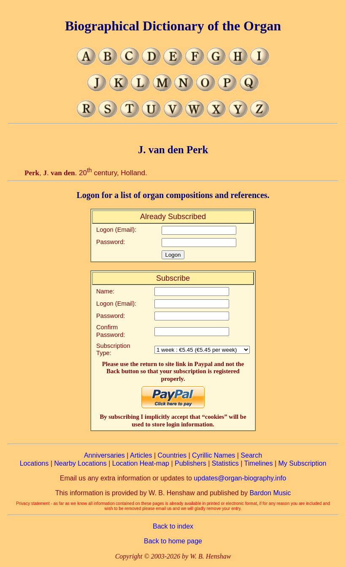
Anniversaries (104, 455)
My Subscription (302, 463)
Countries (172, 455)
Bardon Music (270, 492)
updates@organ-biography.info (240, 478)
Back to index (173, 526)
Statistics (225, 463)
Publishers (190, 463)
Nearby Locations (80, 463)
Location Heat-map (140, 463)
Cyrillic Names (213, 455)
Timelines (258, 463)
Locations (34, 463)
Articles (141, 455)
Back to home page (173, 541)
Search (251, 455)
